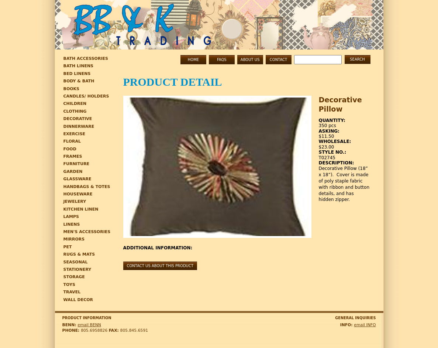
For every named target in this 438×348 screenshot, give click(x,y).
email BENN (89, 325)
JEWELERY (74, 201)
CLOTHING (75, 111)
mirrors (74, 239)
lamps (71, 216)
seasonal (75, 262)
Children (75, 103)
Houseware (78, 194)
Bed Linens (77, 73)
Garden (73, 171)
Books (71, 88)
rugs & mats (79, 254)
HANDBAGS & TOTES (86, 186)
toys (69, 284)
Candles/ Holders (86, 96)
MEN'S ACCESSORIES (87, 231)
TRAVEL (72, 292)
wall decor (78, 299)
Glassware (77, 179)
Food (69, 149)
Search (357, 59)
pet (67, 247)
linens (71, 224)
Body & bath (78, 81)
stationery (77, 269)
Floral (72, 141)
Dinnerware (78, 126)
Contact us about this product (160, 266)
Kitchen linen (81, 209)
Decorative (77, 118)
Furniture (76, 163)
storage (74, 276)
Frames (72, 156)
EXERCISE (74, 134)
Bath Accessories (85, 58)
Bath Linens (78, 66)
